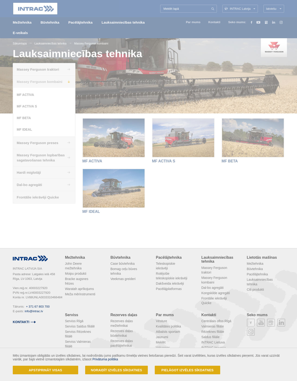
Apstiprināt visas (45, 370)
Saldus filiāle (210, 337)
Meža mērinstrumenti (80, 294)
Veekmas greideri (123, 279)
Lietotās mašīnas (262, 257)
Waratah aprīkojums (79, 289)
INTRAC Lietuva (213, 342)
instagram (251, 332)
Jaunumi (162, 337)
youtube (261, 323)
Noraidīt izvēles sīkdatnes (116, 370)
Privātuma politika (105, 359)
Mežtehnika (75, 257)
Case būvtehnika (122, 263)
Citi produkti (255, 289)
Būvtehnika (120, 257)
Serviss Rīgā (74, 321)
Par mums (165, 315)
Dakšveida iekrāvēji (170, 283)
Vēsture (161, 321)
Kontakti (208, 315)
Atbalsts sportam (168, 332)
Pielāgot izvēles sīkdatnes (187, 370)
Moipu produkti (75, 273)
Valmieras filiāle (212, 326)
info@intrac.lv (34, 311)
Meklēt (160, 342)
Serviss (71, 315)
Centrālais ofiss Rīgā (216, 321)
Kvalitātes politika (168, 326)
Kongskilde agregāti (215, 293)
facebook (251, 323)
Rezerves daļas (123, 315)
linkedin (281, 323)
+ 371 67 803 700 (38, 306)
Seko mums (257, 315)
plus (271, 323)
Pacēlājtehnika (169, 257)
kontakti (21, 322)
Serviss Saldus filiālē (80, 326)
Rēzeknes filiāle (212, 332)
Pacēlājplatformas (169, 289)
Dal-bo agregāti (212, 288)
